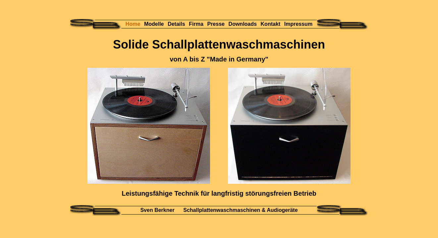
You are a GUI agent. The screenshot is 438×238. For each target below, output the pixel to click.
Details (177, 24)
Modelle (154, 24)
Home (134, 24)
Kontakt (271, 24)
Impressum (298, 24)
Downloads (243, 24)
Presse (216, 24)
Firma (197, 24)
